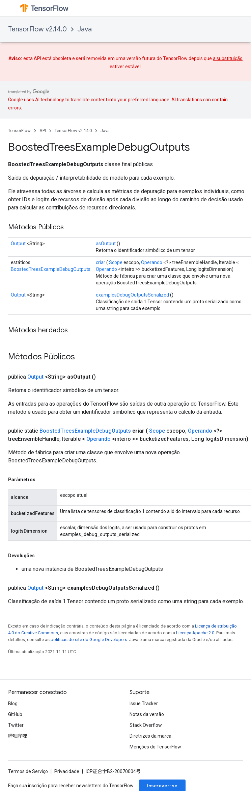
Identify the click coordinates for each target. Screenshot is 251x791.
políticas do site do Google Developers (89, 639)
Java (85, 29)
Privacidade (66, 771)
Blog (13, 703)
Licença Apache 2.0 (195, 632)
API (42, 130)
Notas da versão (147, 714)
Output (18, 243)
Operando (151, 262)
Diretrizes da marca (150, 736)
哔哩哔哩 (17, 736)
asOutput (106, 243)
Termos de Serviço (28, 771)
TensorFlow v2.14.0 (37, 29)
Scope (115, 262)
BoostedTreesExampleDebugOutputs (50, 269)
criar (100, 262)
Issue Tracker (144, 703)
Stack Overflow (146, 725)
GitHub (15, 714)
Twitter (16, 725)
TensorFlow (19, 130)
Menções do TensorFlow (155, 746)
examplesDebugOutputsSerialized (132, 295)
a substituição (228, 58)
